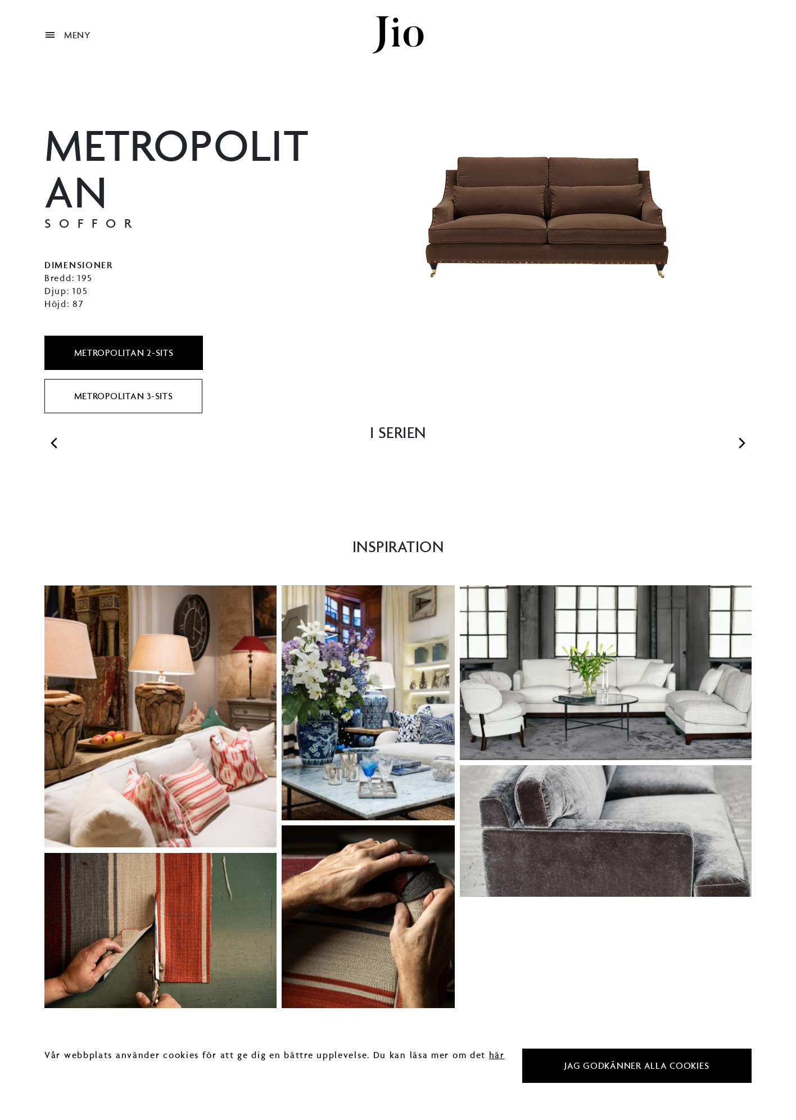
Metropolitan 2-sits (124, 352)
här (497, 1054)
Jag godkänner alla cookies (636, 1065)
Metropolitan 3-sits (123, 395)
